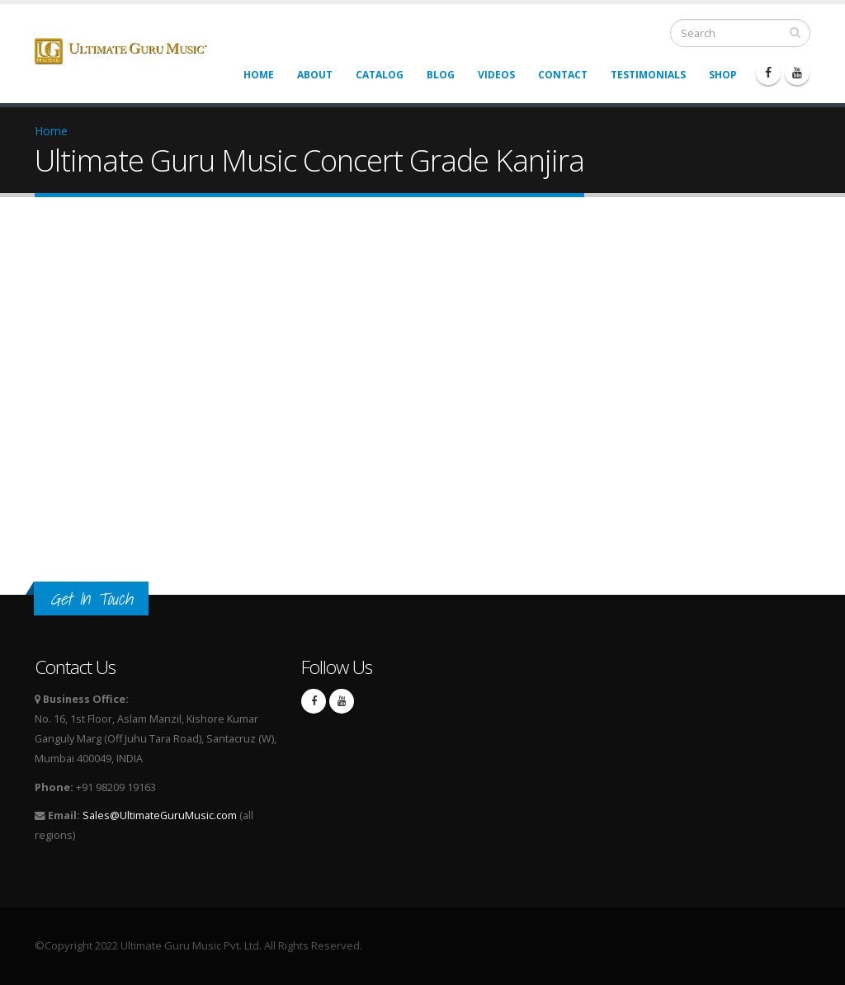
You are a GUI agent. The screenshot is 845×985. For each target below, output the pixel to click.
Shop (723, 75)
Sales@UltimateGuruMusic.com (160, 815)
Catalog (380, 75)
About (315, 75)
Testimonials (648, 75)
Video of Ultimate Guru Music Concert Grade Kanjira (299, 388)
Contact (563, 75)
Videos (496, 75)
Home (258, 75)
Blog (441, 75)
